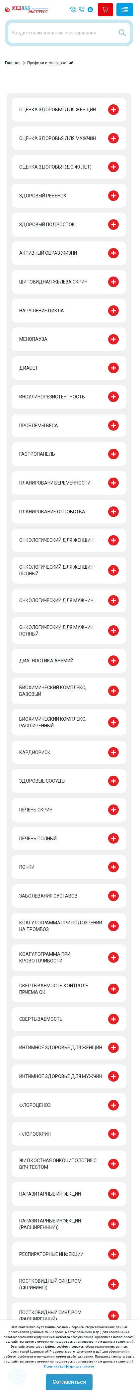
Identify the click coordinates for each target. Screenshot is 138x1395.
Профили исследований (50, 63)
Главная (13, 63)
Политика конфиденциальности (69, 1366)
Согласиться (69, 1382)
